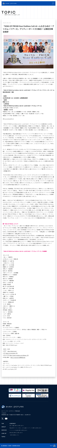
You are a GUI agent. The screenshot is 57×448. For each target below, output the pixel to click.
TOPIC (3, 436)
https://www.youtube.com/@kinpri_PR (19, 355)
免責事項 (9, 445)
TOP (3, 423)
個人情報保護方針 (4, 445)
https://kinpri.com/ (12, 351)
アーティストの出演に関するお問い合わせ (18, 430)
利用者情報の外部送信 (16, 445)
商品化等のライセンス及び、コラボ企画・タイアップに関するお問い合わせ (25, 428)
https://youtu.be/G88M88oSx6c (17, 357)
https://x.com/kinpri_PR (11, 353)
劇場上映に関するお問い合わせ (16, 432)
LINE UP (4, 433)
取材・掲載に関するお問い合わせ (17, 425)
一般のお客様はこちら (14, 435)
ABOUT (4, 426)
